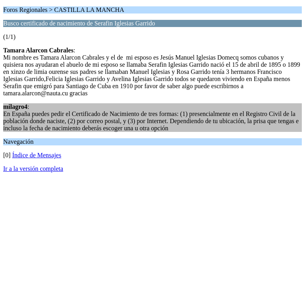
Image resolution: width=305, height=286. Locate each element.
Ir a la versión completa (33, 168)
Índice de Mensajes (37, 155)
